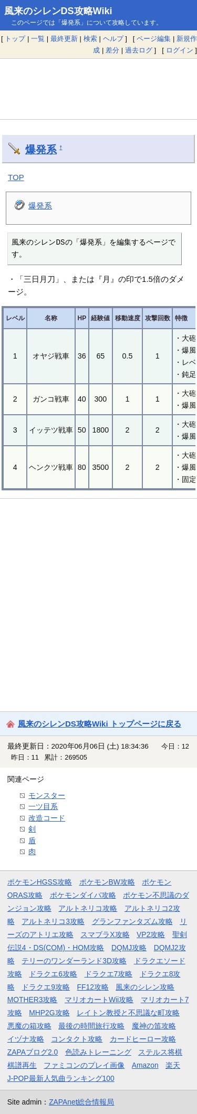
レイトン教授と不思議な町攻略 (128, 1012)
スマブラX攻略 (104, 934)
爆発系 (41, 149)
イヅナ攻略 (25, 1039)
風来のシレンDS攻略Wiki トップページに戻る (99, 723)
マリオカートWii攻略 (99, 999)
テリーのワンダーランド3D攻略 (74, 961)
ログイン (179, 50)
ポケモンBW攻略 (107, 882)
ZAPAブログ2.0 (32, 1052)
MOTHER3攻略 (32, 999)
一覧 (38, 39)
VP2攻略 (151, 934)
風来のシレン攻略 (145, 987)
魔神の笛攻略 (154, 1026)
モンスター (46, 795)
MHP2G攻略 (49, 1012)
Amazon (145, 1065)
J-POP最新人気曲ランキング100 (61, 1078)
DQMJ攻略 (129, 947)
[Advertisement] (98, 88)
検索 (90, 39)
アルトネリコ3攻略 (53, 921)
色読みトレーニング (98, 1052)
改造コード (46, 818)
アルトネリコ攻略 (87, 908)
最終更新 (64, 39)
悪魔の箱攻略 (29, 1026)
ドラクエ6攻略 (53, 974)
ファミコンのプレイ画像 (84, 1065)
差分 (112, 50)
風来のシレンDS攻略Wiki (58, 11)
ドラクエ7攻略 (109, 974)
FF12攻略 (93, 987)
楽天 (172, 1065)
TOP (16, 177)
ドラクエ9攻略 (46, 987)
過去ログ (138, 50)
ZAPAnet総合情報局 (81, 1102)
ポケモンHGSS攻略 (39, 882)
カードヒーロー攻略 (143, 1039)
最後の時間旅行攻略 (91, 1026)
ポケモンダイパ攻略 (83, 895)
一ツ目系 (43, 806)
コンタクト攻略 (76, 1039)
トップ (15, 39)
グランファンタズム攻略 (132, 921)
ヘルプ (113, 39)
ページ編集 (154, 39)
